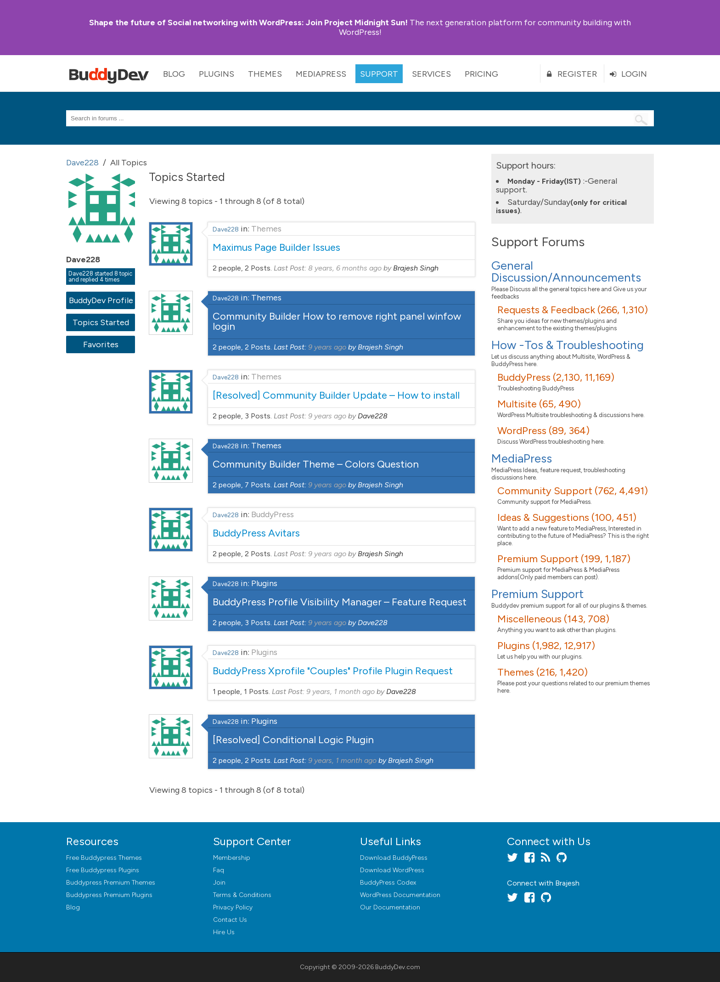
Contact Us (230, 920)
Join (219, 882)
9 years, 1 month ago (340, 691)
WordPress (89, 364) (543, 430)
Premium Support (537, 594)
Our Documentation (390, 907)
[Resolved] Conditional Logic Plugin (293, 740)
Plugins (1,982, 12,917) (546, 645)
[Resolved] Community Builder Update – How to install (336, 395)
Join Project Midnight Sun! (248, 22)
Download (394, 858)
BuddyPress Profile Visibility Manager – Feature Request (340, 602)
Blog (174, 74)
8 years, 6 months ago (345, 268)
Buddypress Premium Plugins (109, 895)
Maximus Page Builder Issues (276, 247)
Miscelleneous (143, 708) (553, 619)
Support (379, 74)
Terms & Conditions (242, 895)
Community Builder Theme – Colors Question (316, 464)
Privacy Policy (233, 907)
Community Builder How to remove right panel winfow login (337, 321)
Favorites (100, 344)
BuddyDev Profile (101, 300)
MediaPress (321, 74)
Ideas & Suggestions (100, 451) (566, 517)
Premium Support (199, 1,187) (563, 559)
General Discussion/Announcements (566, 271)
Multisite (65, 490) (539, 404)
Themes (265, 74)
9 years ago (327, 347)
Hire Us (224, 932)
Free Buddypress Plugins (102, 870)
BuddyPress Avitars (256, 533)
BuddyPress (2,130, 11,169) (555, 377)
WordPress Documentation (400, 895)
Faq (218, 870)
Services (431, 74)
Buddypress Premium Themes (110, 882)
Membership (231, 858)
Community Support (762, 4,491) (572, 491)
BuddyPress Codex (388, 882)
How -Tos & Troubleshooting (567, 345)
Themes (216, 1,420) (542, 672)
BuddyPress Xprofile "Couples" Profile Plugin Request (333, 671)
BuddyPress (272, 514)
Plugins (216, 74)
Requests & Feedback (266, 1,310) (572, 310)
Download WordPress (392, 870)
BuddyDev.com (397, 967)
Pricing (481, 74)
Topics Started (101, 322)
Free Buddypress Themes (104, 858)
